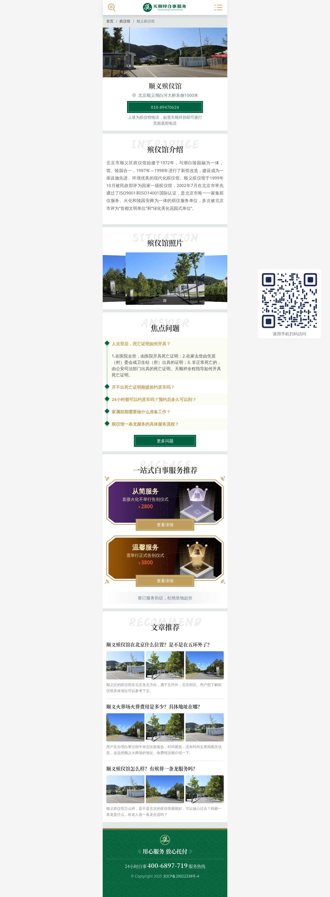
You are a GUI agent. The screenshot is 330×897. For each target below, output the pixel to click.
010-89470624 (165, 107)
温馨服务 (145, 546)
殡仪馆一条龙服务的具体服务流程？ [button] (145, 424)
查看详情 (165, 524)
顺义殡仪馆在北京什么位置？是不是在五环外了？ (159, 644)
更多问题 (165, 441)
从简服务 (145, 490)
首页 (110, 21)
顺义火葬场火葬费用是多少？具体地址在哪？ (154, 706)
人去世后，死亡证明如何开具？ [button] (141, 343)
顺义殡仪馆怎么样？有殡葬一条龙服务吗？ (152, 768)
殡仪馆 (125, 21)
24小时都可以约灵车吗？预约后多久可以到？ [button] (154, 399)
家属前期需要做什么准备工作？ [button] (141, 411)
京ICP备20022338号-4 (181, 876)
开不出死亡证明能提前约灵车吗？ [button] (143, 387)
